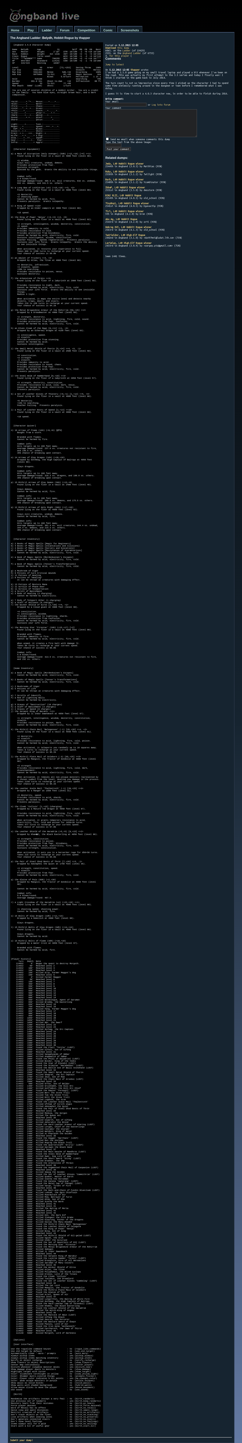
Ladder (47, 30)
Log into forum (161, 104)
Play (30, 30)
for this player (119, 55)
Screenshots (130, 30)
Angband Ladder (132, 53)
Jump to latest (114, 64)
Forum (65, 30)
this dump (117, 47)
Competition (86, 30)
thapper (135, 69)
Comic (108, 30)
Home (15, 30)
